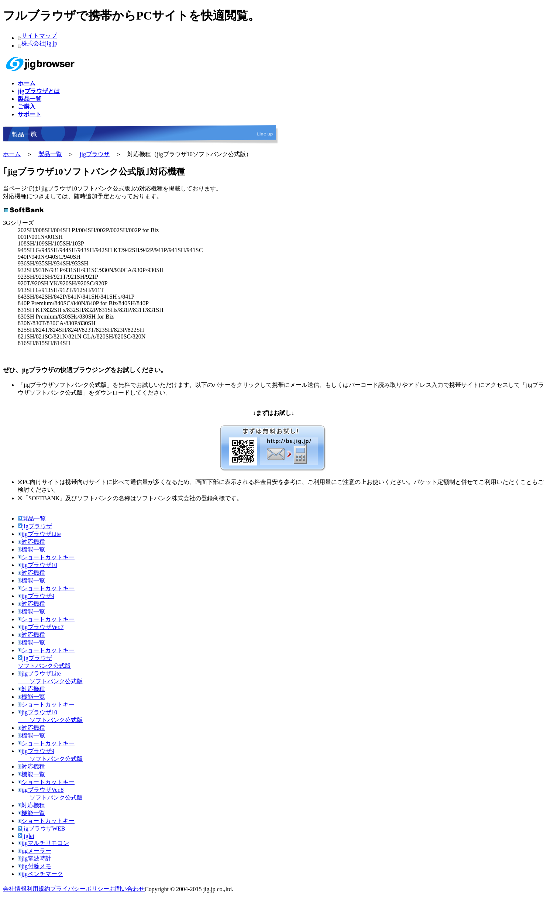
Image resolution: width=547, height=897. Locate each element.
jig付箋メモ (34, 866)
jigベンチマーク (40, 874)
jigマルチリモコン (43, 843)
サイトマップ (39, 35)
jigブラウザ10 (37, 565)
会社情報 (15, 889)
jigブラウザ (95, 154)
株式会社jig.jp (39, 43)
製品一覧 (50, 154)
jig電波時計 (34, 858)
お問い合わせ (127, 889)
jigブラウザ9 (36, 596)
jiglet (26, 836)
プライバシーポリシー (79, 889)
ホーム (12, 154)
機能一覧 (31, 549)
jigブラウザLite (39, 534)
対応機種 (31, 542)
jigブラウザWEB (41, 828)
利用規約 (38, 889)
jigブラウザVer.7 (40, 627)
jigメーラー (34, 851)
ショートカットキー (46, 557)
